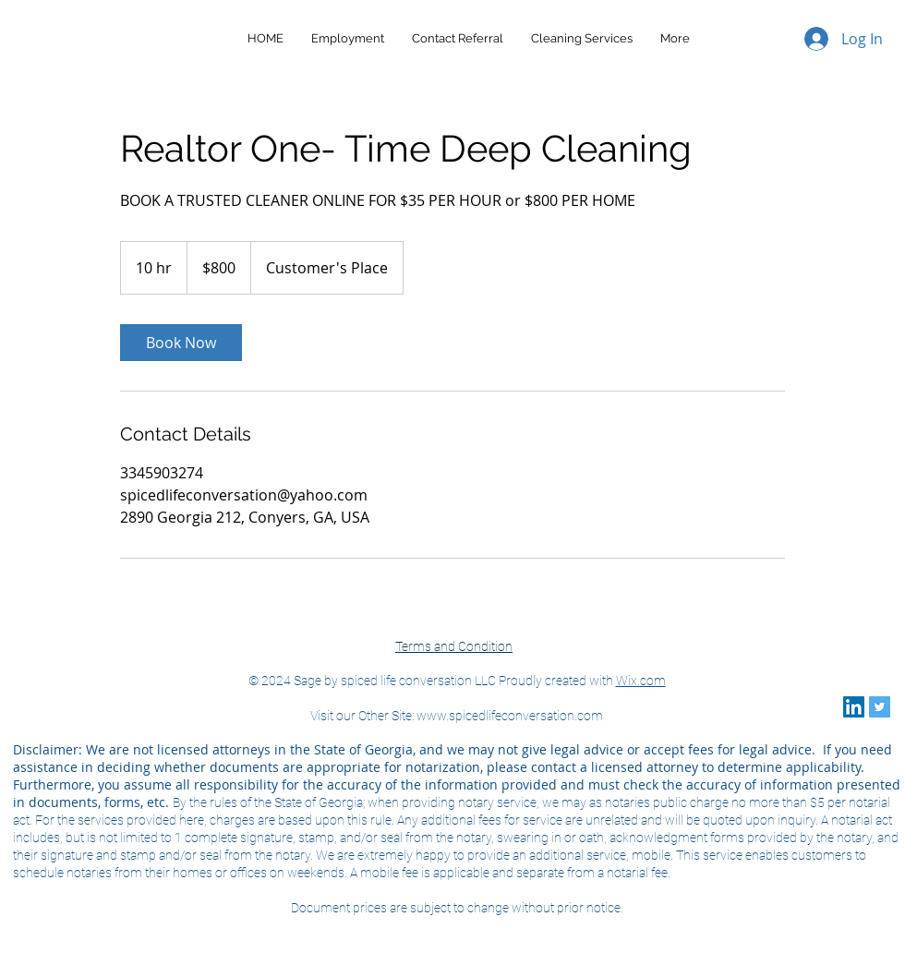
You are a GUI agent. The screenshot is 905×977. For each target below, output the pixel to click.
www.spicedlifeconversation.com (509, 715)
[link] (181, 342)
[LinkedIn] (853, 707)
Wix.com (641, 680)
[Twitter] (879, 707)
